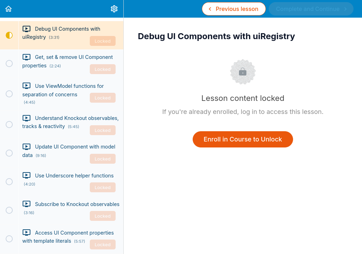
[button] (9, 9)
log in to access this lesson (281, 111)
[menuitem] (114, 9)
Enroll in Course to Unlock (243, 139)
